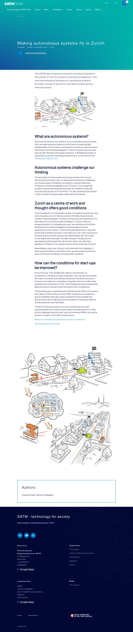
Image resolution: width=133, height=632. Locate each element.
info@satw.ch (22, 565)
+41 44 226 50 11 (23, 562)
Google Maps (27, 569)
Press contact (74, 585)
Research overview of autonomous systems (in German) (60, 319)
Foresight (21, 47)
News (46, 10)
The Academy (74, 549)
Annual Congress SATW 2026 (18, 10)
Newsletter (73, 561)
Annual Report (74, 557)
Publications (57, 10)
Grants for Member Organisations (81, 553)
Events (69, 10)
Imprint (19, 615)
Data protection (33, 615)
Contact (72, 565)
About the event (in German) (47, 324)
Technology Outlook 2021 (46, 158)
